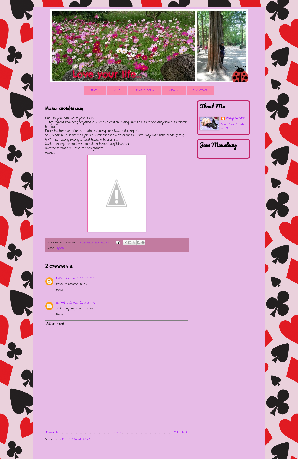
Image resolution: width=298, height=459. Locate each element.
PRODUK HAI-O (144, 90)
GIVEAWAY (200, 90)
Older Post (180, 433)
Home (117, 433)
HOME (95, 90)
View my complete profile (233, 126)
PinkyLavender (235, 119)
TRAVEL (174, 90)
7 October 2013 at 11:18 (81, 303)
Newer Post (53, 433)
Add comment (55, 324)
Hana (59, 278)
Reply (59, 290)
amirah (60, 303)
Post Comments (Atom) (77, 439)
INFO (117, 90)
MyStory (60, 248)
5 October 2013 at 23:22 (79, 278)
